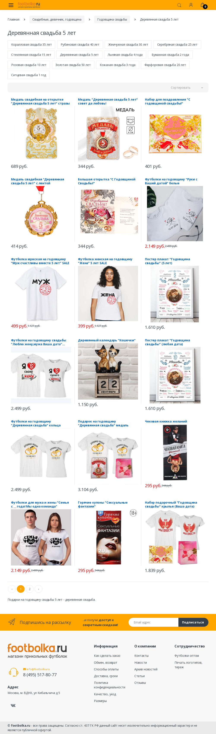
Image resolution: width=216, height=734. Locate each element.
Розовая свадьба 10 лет (28, 65)
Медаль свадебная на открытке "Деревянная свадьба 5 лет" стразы (40, 101)
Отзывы (140, 683)
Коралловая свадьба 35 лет (31, 44)
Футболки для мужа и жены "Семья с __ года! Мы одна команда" (40, 504)
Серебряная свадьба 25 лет (177, 44)
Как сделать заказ (107, 656)
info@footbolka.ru (36, 669)
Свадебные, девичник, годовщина (56, 19)
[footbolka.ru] (29, 5)
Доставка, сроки (106, 676)
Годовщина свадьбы (112, 19)
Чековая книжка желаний (166, 421)
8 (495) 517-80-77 (40, 675)
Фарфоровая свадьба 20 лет (165, 65)
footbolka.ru (20, 725)
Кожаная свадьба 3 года (117, 65)
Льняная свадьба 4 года (125, 55)
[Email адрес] (154, 622)
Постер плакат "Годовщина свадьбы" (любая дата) (167, 342)
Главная (13, 19)
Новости (140, 662)
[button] (179, 5)
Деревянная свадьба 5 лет (79, 55)
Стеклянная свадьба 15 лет (31, 55)
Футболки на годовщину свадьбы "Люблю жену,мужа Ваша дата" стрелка (38, 342)
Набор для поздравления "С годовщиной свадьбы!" (167, 101)
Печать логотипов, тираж (188, 664)
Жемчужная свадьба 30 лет (128, 44)
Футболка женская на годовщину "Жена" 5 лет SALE (105, 261)
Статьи (139, 676)
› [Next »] (38, 589)
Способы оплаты (106, 669)
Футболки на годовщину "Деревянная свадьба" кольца (36, 423)
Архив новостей (145, 669)
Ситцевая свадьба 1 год (28, 75)
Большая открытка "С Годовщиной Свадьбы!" (106, 181)
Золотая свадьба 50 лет (73, 65)
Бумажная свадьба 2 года (170, 55)
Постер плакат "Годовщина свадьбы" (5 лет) (167, 261)
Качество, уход (105, 694)
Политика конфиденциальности (109, 685)
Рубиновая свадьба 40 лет (80, 44)
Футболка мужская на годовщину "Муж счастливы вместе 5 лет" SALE (40, 261)
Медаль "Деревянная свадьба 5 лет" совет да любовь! (108, 101)
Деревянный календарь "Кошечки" (107, 340)
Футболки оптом (187, 656)
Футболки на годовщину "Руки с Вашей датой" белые (171, 181)
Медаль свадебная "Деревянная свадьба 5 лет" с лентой (37, 181)
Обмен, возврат (105, 662)
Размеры (100, 701)
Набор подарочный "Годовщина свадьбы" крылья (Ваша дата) (171, 504)
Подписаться (193, 622)
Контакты (141, 656)
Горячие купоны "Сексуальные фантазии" (103, 504)
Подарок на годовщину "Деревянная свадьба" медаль (103, 423)
